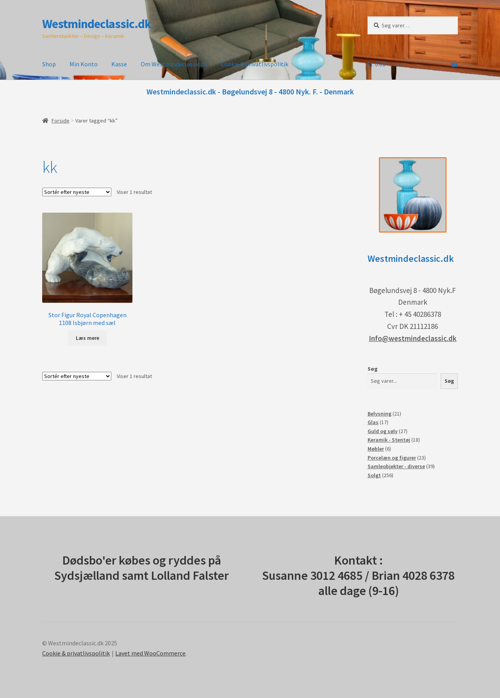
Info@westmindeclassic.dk (413, 338)
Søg (373, 368)
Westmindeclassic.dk (96, 24)
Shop (49, 64)
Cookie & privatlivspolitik (254, 64)
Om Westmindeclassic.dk (174, 64)
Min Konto (84, 64)
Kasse (119, 64)
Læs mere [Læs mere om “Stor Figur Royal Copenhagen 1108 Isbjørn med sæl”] (87, 337)
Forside (61, 120)
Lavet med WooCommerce (150, 653)
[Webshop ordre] (76, 192)
